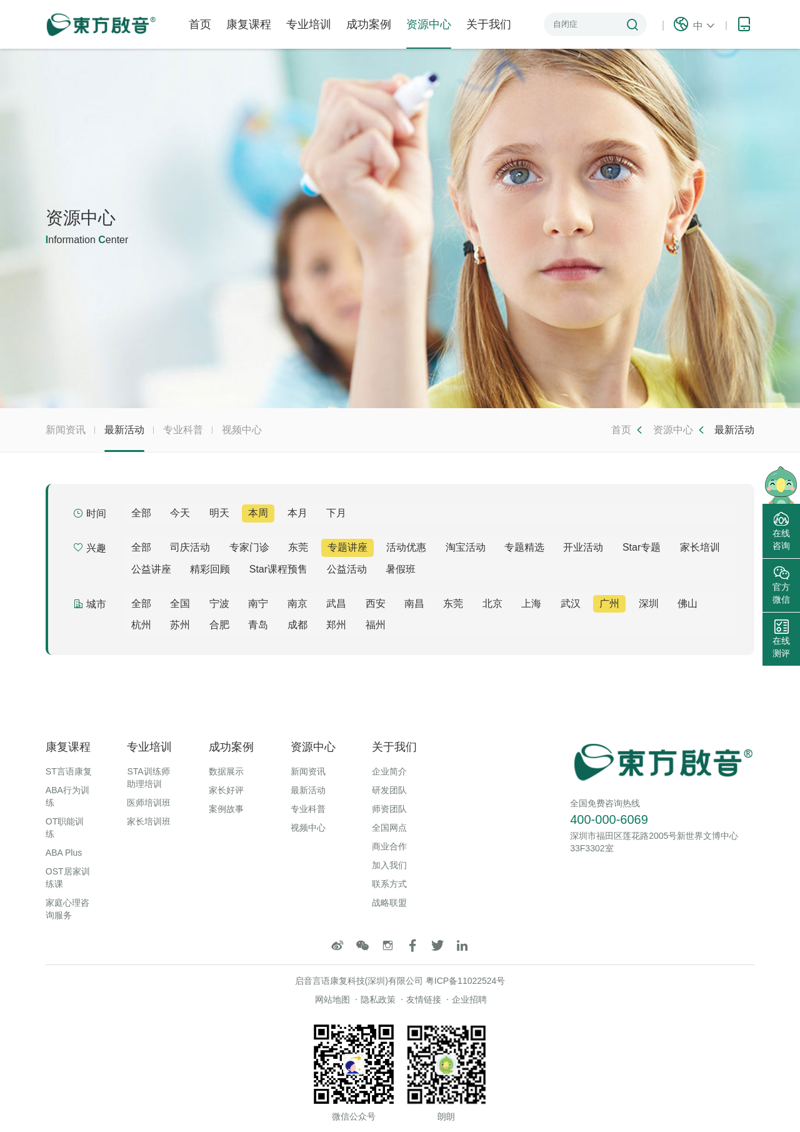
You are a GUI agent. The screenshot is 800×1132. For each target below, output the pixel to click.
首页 (200, 24)
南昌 (414, 603)
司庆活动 (190, 547)
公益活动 (347, 569)
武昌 (336, 603)
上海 (531, 603)
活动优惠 (406, 547)
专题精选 (524, 547)
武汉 (571, 603)
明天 (219, 513)
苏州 (180, 624)
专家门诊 (249, 547)
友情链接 (423, 999)
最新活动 (124, 438)
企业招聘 (469, 999)
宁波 (219, 603)
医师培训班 (149, 803)
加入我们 (389, 865)
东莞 (298, 547)
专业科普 (183, 429)
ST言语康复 (69, 771)
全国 (180, 603)
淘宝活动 (466, 547)
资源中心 (428, 33)
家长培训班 (149, 821)
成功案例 (368, 24)
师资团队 (389, 809)
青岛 (258, 624)
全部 (141, 513)
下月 (336, 513)
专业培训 (308, 24)
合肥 (219, 624)
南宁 (258, 603)
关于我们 (488, 24)
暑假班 (401, 569)
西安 (376, 603)
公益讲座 (151, 569)
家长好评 (226, 790)
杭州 (141, 624)
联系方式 (389, 884)
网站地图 (332, 999)
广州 (609, 603)
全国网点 (389, 828)
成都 (298, 624)
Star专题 (641, 547)
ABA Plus (64, 853)
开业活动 (583, 547)
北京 (492, 603)
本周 (258, 513)
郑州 (336, 624)
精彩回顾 (210, 569)
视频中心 (242, 429)
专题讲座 (348, 547)
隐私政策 (378, 999)
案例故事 (226, 809)
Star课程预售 (278, 569)
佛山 (688, 603)
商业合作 (389, 846)
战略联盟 (389, 903)
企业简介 (389, 771)
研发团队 (389, 790)
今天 (180, 513)
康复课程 (248, 24)
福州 (376, 624)
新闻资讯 (66, 429)
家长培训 (700, 547)
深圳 (649, 603)
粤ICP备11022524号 (466, 981)
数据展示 (226, 771)
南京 (298, 603)
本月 (298, 513)
